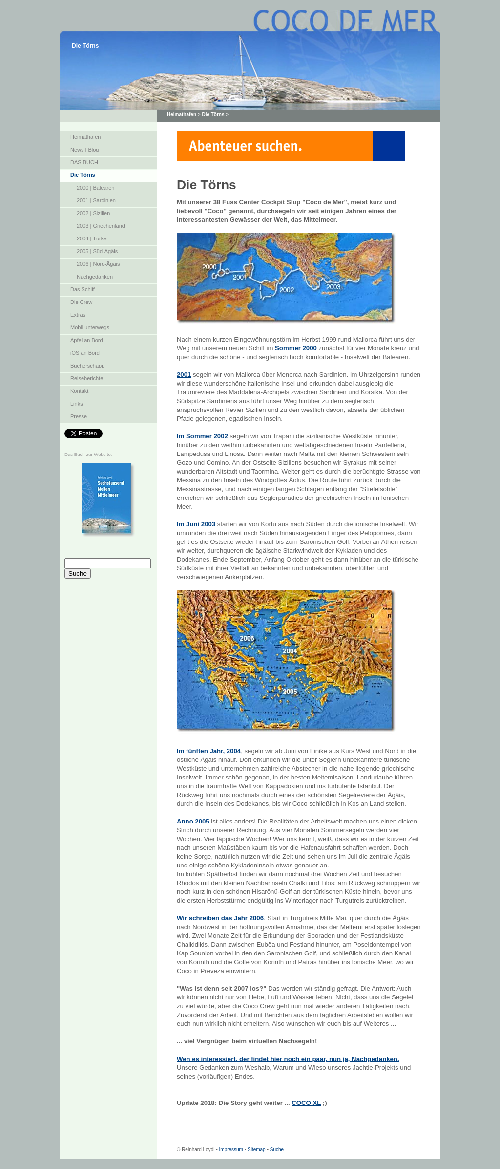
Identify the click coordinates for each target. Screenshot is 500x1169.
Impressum (231, 1149)
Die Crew (81, 302)
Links (76, 404)
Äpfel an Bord (86, 340)
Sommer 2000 (296, 348)
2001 (184, 374)
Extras (77, 315)
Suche (277, 1149)
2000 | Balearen (95, 188)
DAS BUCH (84, 162)
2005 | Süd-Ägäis (97, 251)
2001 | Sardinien (96, 200)
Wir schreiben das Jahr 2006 (220, 918)
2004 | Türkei (92, 238)
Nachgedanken (95, 277)
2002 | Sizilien (93, 213)
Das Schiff (82, 289)
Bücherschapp (87, 365)
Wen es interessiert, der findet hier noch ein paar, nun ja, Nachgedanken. (288, 1058)
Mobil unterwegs (89, 327)
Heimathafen (85, 137)
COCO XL (306, 1102)
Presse (78, 416)
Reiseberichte (86, 378)
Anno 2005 (193, 821)
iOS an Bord (85, 353)
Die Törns (82, 175)
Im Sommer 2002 (202, 436)
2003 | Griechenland (101, 226)
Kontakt (79, 391)
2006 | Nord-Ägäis (98, 264)
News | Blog (84, 149)
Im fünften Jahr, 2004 (209, 751)
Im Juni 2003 (196, 524)
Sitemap (257, 1149)
